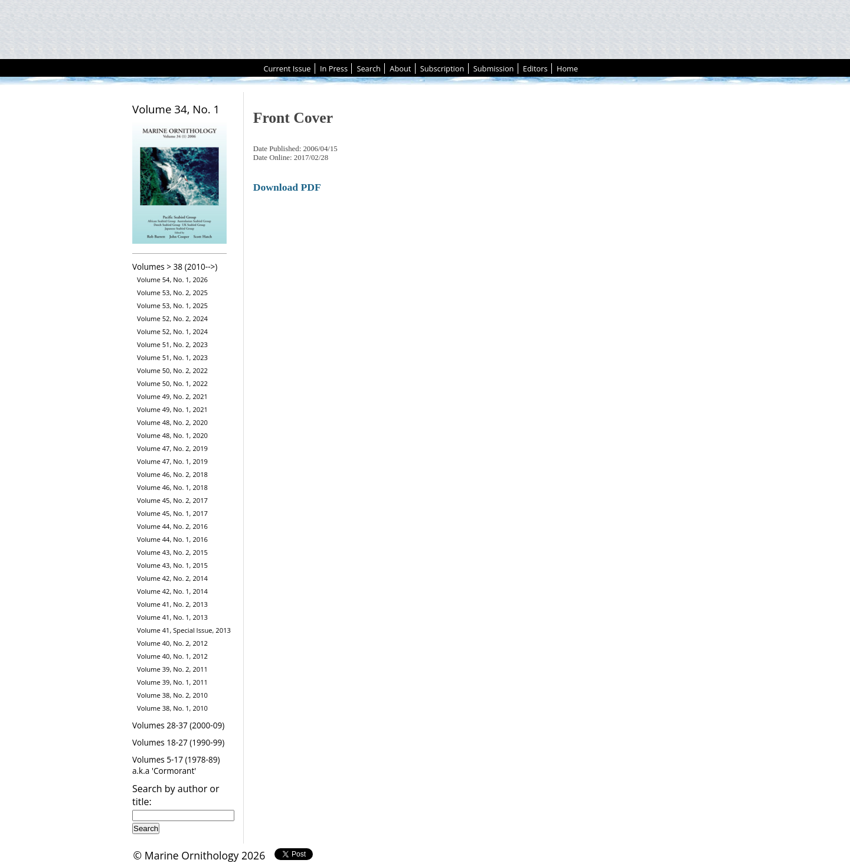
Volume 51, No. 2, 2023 (172, 344)
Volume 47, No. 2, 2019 (172, 448)
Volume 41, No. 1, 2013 (172, 617)
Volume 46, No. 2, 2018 (172, 474)
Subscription (442, 68)
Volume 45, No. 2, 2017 (172, 500)
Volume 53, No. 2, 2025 (172, 292)
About (400, 68)
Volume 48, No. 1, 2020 (172, 435)
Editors (535, 68)
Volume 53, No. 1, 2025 (172, 305)
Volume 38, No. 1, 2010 (172, 708)
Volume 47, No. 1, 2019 (172, 461)
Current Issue (286, 68)
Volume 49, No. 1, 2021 (172, 409)
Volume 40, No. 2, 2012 (172, 643)
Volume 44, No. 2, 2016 (172, 526)
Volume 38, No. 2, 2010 (172, 695)
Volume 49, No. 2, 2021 (172, 396)
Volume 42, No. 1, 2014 (172, 591)
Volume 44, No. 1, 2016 (172, 539)
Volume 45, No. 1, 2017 (172, 513)
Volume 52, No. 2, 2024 (172, 318)
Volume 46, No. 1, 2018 (172, 487)
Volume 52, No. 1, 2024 (172, 331)
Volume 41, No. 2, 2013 (172, 604)
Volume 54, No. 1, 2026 (172, 279)
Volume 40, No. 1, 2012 (172, 656)
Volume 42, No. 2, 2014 (172, 578)
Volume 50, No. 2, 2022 (172, 370)
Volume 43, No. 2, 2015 (172, 552)
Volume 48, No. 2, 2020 (172, 422)
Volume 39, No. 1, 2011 (172, 682)
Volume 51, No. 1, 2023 (172, 357)
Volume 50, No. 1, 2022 (172, 383)
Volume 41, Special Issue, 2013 (184, 630)
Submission (493, 68)
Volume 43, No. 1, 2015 (172, 565)
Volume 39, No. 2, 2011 (172, 669)
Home (567, 68)
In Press (334, 68)
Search (369, 68)
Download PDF (287, 187)
